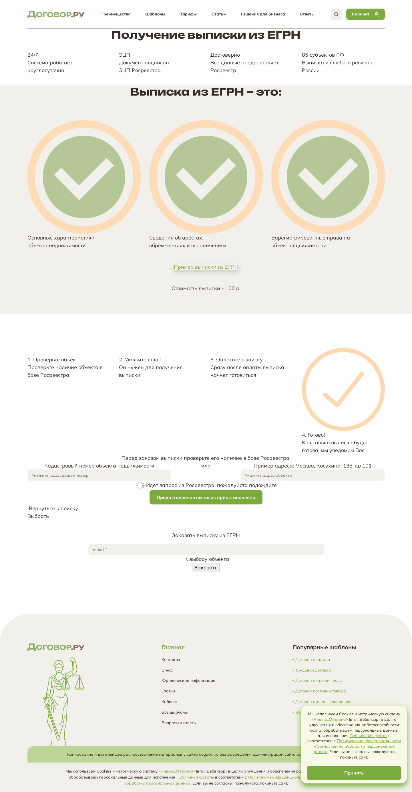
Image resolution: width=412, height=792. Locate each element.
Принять (354, 773)
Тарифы (188, 14)
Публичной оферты (195, 777)
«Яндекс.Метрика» (177, 771)
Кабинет (170, 701)
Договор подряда (312, 659)
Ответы (307, 14)
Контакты (171, 659)
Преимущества (115, 14)
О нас (167, 670)
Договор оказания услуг (319, 680)
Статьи (219, 14)
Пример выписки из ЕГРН (206, 267)
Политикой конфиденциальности (280, 777)
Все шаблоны (175, 712)
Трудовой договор (313, 670)
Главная (173, 647)
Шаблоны (155, 14)
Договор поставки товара (320, 691)
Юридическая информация (188, 680)
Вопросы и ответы (179, 722)
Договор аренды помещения (323, 701)
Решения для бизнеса (263, 14)
